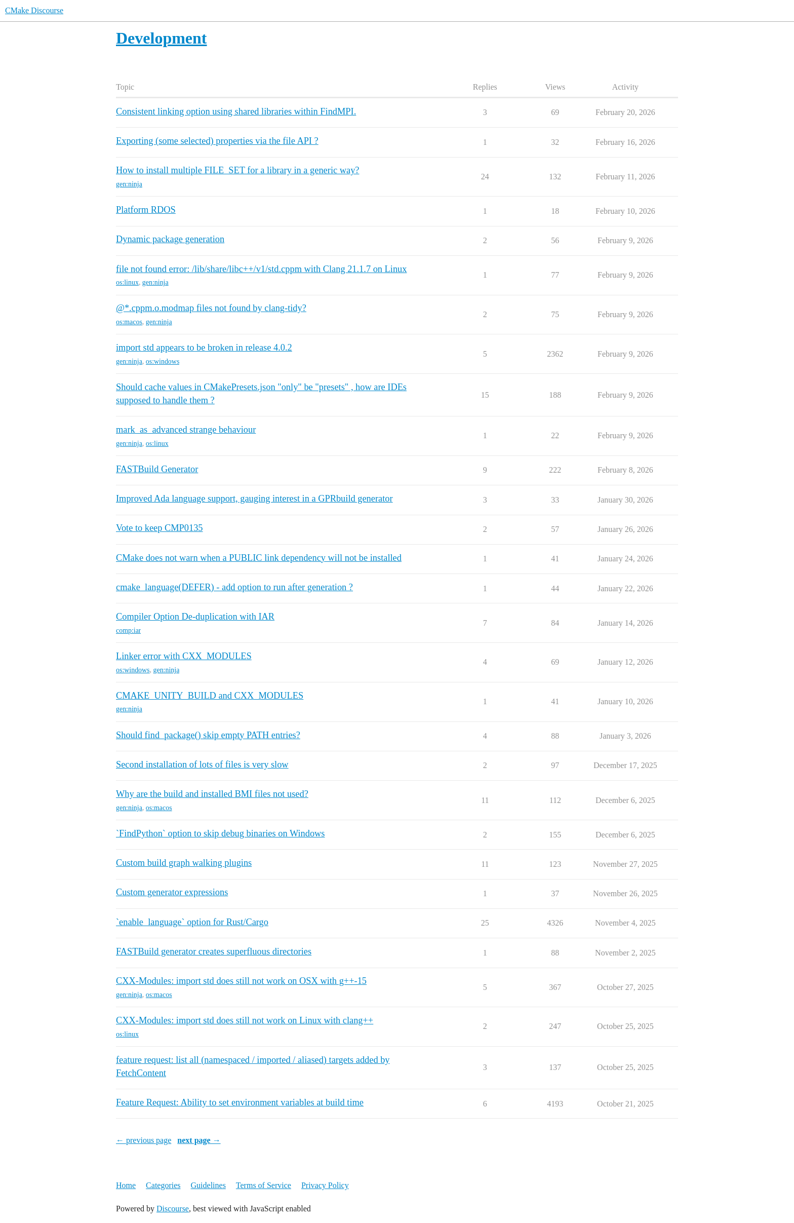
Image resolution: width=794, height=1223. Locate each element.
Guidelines (208, 1185)
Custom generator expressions (172, 892)
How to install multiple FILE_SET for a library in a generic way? (237, 170)
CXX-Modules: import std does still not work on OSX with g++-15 (241, 981)
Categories (163, 1185)
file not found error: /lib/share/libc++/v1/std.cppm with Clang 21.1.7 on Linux (261, 269)
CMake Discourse (34, 10)
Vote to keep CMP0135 (159, 528)
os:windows (163, 361)
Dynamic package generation (170, 239)
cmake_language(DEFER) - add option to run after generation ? (234, 587)
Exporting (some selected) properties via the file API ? (217, 141)
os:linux (127, 282)
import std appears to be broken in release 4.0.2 (204, 347)
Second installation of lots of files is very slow (202, 764)
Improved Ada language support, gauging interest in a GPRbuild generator (254, 498)
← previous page (143, 1140)
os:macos (129, 322)
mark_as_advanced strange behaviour (186, 430)
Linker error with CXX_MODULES (184, 656)
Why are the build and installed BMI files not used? (212, 794)
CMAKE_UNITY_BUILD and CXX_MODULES (209, 696)
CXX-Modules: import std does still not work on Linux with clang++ (244, 1020)
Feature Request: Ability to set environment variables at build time (240, 1102)
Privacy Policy (325, 1185)
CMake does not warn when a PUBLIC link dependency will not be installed (259, 558)
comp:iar (128, 630)
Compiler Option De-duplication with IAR (195, 617)
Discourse (172, 1208)
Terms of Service (263, 1185)
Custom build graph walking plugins (184, 863)
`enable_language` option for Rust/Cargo (192, 922)
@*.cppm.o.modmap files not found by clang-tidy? (211, 308)
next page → (198, 1140)
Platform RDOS (146, 210)
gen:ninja (129, 184)
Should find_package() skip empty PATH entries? (208, 735)
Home (126, 1185)
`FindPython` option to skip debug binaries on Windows (220, 833)
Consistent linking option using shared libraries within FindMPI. (236, 111)
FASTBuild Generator (157, 469)
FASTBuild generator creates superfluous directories (213, 951)
